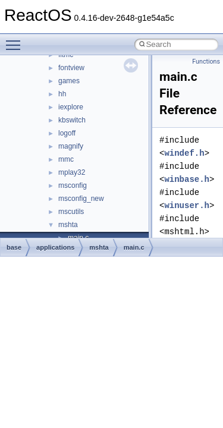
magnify (70, 146)
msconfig (72, 185)
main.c (134, 247)
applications (55, 247)
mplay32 (71, 172)
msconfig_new (81, 198)
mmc (66, 159)
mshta (68, 225)
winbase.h (186, 179)
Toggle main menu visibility (16, 40)
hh (62, 94)
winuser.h (186, 205)
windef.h (184, 153)
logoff (67, 133)
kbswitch (72, 120)
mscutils (71, 211)
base (14, 247)
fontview (71, 68)
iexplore (70, 107)
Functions (206, 61)
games (69, 81)
